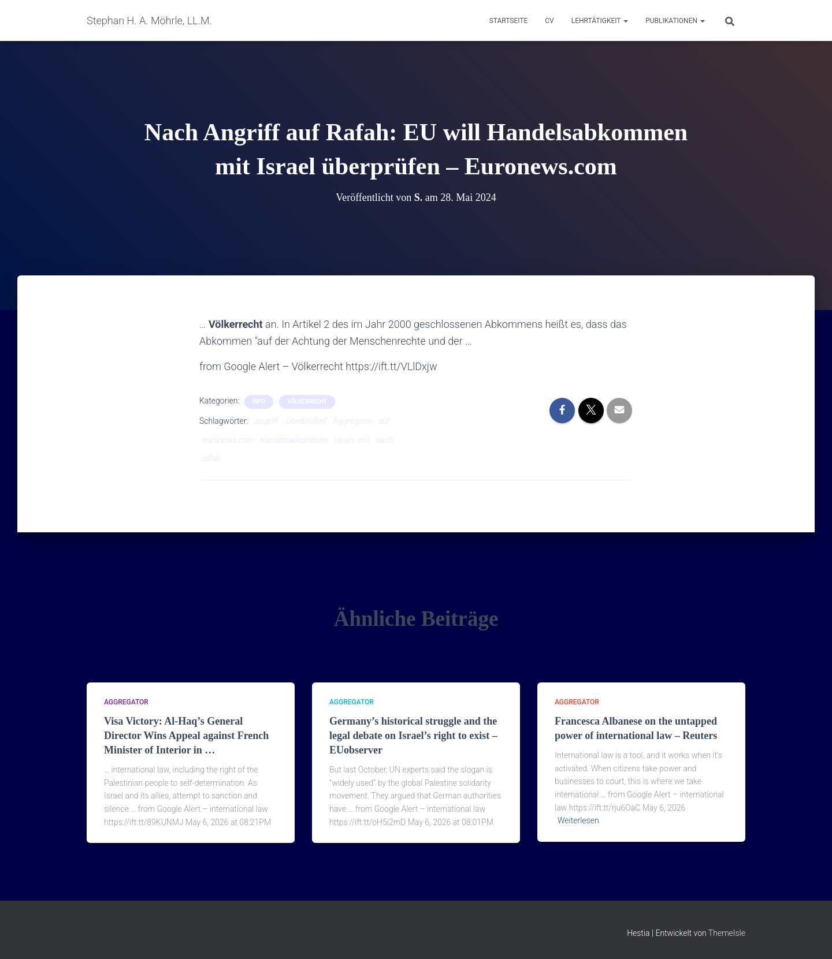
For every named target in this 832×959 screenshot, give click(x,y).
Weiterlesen (578, 820)
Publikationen (675, 21)
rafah (211, 458)
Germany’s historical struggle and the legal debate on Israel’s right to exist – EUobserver (413, 735)
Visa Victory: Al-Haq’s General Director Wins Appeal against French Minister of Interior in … (186, 735)
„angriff (265, 421)
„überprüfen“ (306, 421)
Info (258, 401)
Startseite (508, 21)
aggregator (126, 702)
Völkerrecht (307, 401)
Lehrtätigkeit (599, 21)
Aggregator (353, 421)
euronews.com (228, 440)
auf (384, 421)
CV (549, 21)
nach (384, 440)
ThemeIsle (726, 933)
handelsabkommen (295, 440)
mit (364, 440)
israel (344, 440)
